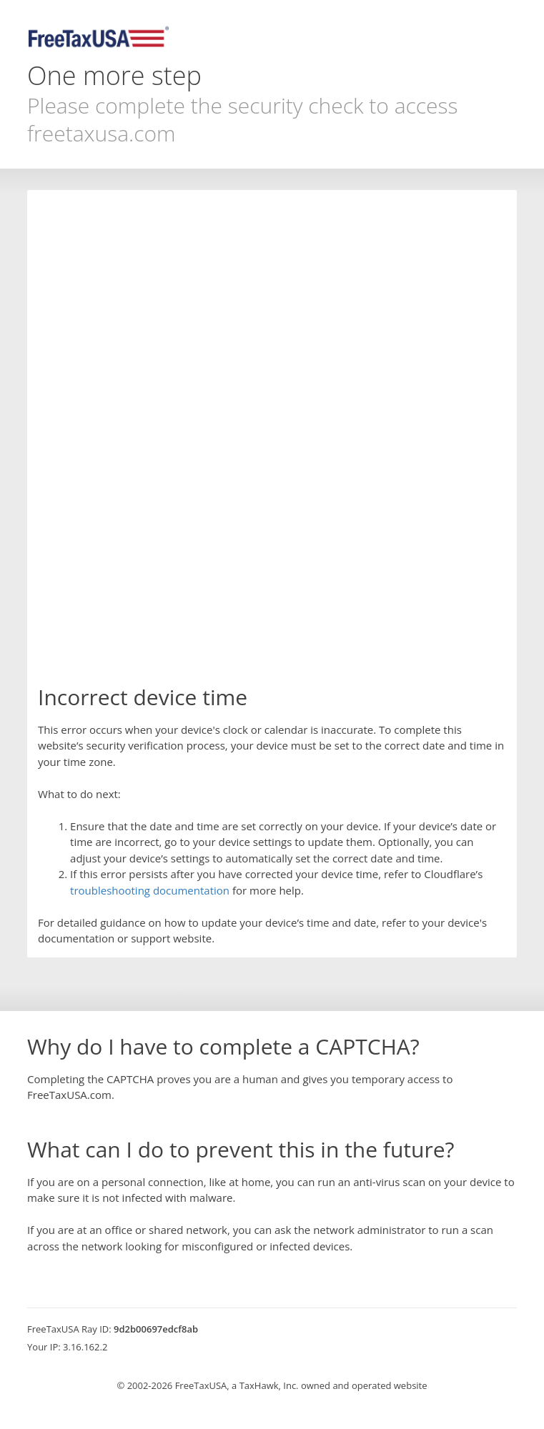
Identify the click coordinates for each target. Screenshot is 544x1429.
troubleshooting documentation (149, 890)
